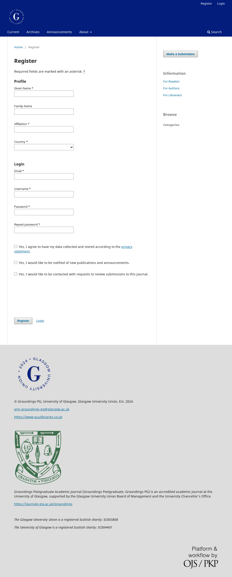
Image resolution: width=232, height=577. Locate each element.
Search (214, 32)
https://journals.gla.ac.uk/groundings (43, 504)
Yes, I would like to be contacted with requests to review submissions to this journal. (81, 274)
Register (206, 3)
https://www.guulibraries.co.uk (38, 417)
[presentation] (49, 297)
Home (18, 47)
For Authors (171, 88)
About (84, 32)
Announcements (59, 32)
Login (221, 3)
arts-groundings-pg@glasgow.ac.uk (41, 409)
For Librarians (172, 95)
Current (13, 32)
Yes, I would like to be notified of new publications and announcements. (72, 263)
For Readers (171, 81)
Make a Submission (180, 54)
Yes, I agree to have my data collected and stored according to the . (73, 249)
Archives (33, 32)
